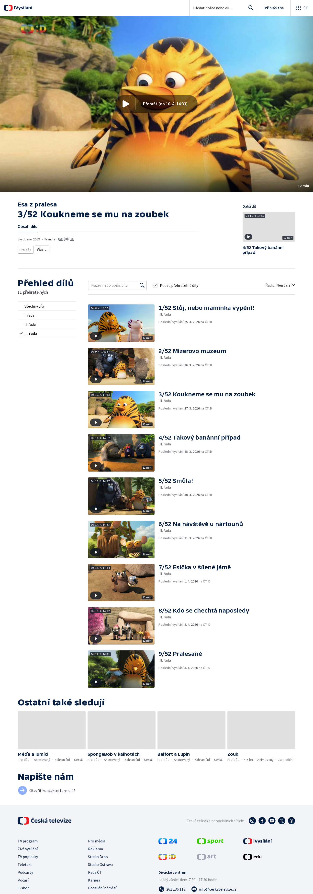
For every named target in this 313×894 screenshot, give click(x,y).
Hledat (249, 10)
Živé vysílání (28, 848)
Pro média (96, 841)
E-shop (24, 887)
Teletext (25, 864)
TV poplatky (28, 856)
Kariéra (94, 880)
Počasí (23, 880)
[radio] (47, 306)
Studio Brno (98, 856)
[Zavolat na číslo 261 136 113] (171, 889)
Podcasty (25, 872)
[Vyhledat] (142, 285)
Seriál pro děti (164, 248)
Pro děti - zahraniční (135, 248)
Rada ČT (95, 872)
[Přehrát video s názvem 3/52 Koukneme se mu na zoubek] (156, 104)
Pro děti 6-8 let (71, 248)
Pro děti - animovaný (101, 248)
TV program (28, 841)
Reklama (95, 848)
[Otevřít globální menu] (302, 8)
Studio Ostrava (100, 864)
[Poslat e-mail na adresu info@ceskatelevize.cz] (213, 889)
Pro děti (25, 248)
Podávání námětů (102, 887)
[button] (156, 104)
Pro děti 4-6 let (46, 248)
